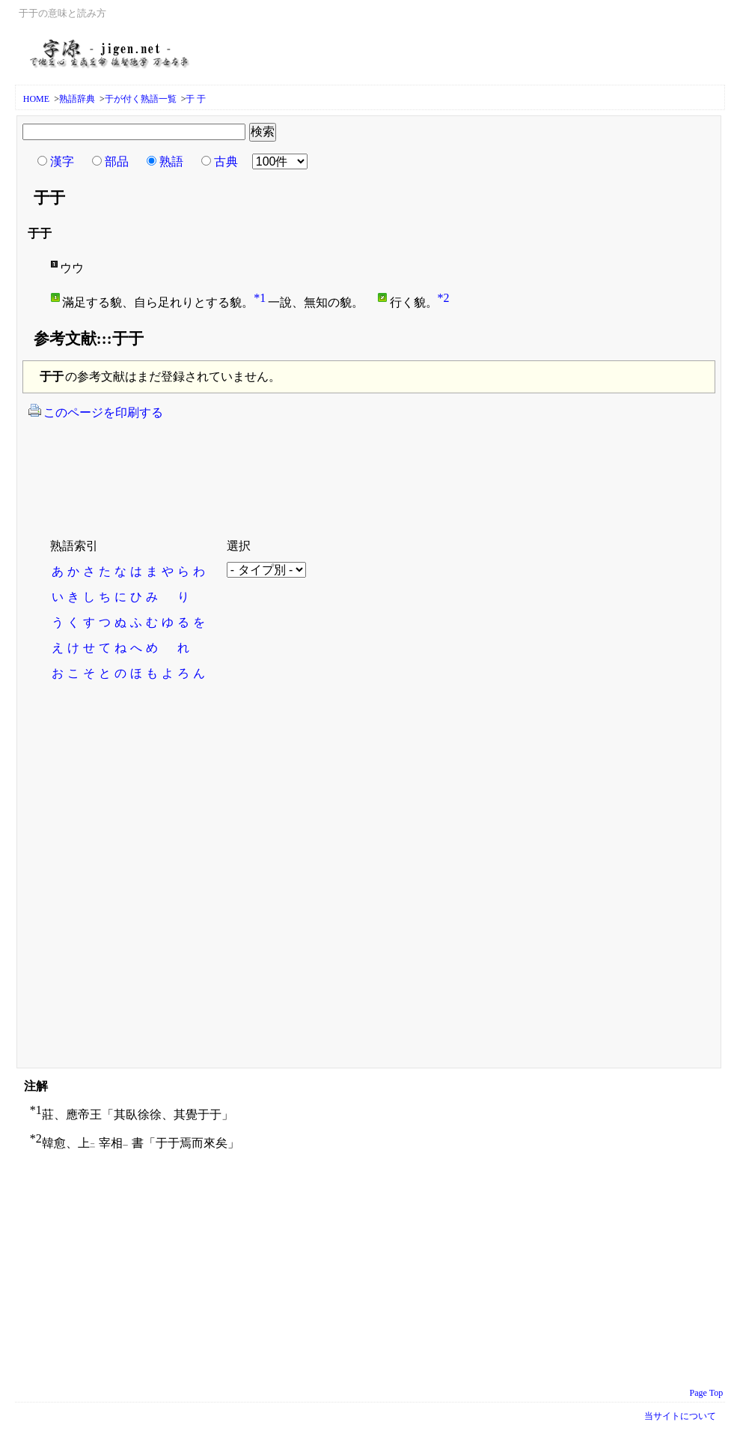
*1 (260, 297)
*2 (444, 297)
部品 (117, 161)
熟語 (171, 161)
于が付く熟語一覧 (141, 99)
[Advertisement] (298, 469)
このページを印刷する (95, 411)
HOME (36, 99)
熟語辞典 (77, 99)
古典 (226, 161)
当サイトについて (680, 1416)
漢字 (62, 161)
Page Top (707, 1393)
